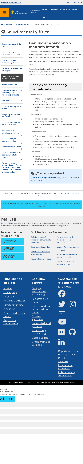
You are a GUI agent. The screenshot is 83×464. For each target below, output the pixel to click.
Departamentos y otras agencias (68, 352)
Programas (54, 9)
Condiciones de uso (16, 383)
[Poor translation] (10, 399)
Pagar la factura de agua (41, 259)
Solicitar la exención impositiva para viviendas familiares (41, 240)
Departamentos (65, 9)
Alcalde (7, 288)
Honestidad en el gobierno (41, 325)
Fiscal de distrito (13, 300)
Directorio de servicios (65, 359)
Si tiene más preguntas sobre (44, 177)
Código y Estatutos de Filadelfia (39, 291)
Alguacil (8, 309)
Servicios (45, 9)
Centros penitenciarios (40, 247)
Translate (75, 3)
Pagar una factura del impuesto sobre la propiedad (65, 240)
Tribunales (9, 296)
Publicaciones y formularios (66, 374)
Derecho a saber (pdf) (35, 383)
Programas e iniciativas (65, 367)
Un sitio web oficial (11, 3)
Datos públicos (40, 337)
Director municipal (13, 305)
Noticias (74, 9)
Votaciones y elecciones (39, 332)
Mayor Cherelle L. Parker (35, 11)
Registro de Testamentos (10, 322)
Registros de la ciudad (40, 300)
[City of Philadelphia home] (20, 12)
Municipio (9, 292)
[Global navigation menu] (4, 12)
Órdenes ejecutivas (37, 317)
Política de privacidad (54, 383)
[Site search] (44, 17)
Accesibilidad (69, 383)
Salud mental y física (23, 24)
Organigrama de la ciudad (41, 343)
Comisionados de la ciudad (14, 314)
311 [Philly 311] (9, 223)
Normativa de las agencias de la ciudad (41, 309)
